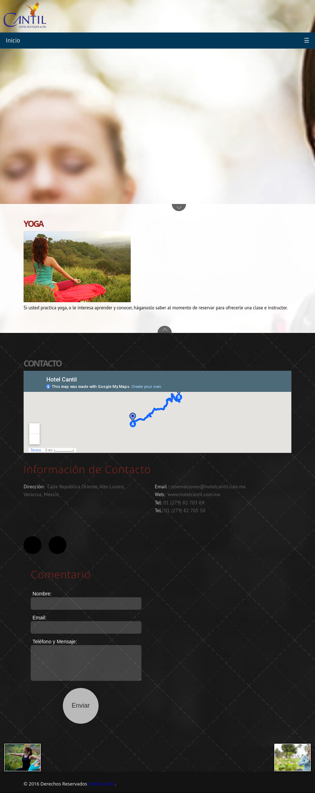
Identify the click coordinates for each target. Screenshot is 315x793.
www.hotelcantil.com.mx (194, 494)
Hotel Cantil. (101, 783)
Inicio (13, 40)
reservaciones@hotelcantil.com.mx (208, 486)
